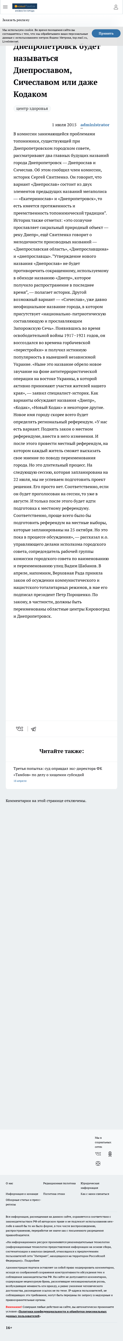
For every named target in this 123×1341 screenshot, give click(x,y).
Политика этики (54, 1194)
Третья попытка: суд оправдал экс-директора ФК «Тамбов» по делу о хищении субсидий (61, 775)
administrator (95, 124)
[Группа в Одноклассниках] (110, 1154)
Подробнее (32, 1260)
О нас (9, 1183)
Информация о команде (22, 1194)
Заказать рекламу (16, 20)
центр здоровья (32, 108)
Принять (106, 33)
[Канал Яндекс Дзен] (98, 1163)
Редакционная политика (59, 1183)
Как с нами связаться (95, 1194)
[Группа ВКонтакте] (98, 1154)
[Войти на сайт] (116, 7)
